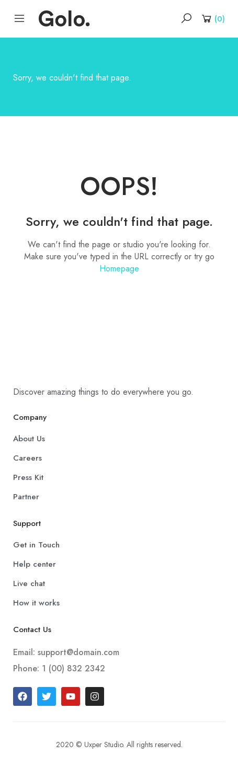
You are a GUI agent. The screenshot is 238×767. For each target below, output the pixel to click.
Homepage (119, 268)
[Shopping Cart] (212, 18)
